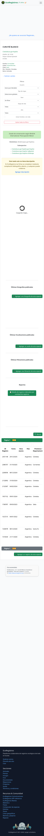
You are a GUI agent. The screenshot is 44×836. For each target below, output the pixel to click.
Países (5, 805)
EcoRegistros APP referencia (12, 798)
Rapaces (5, 818)
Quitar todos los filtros (22, 122)
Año (22, 110)
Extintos (5, 809)
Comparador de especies (11, 807)
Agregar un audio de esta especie (29, 346)
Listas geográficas (9, 813)
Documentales (8, 780)
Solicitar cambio (9, 76)
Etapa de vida (22, 104)
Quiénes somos (8, 759)
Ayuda (5, 786)
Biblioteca (6, 803)
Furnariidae (10, 63)
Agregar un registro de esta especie (28, 554)
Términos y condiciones (11, 788)
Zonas (5, 811)
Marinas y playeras (9, 816)
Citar (4, 763)
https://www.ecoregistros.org (16, 573)
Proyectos (6, 784)
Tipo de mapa (22, 91)
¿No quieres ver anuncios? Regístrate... (22, 35)
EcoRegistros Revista (10, 801)
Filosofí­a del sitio (8, 761)
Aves (7, 67)
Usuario (22, 85)
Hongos (5, 776)
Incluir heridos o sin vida (23, 117)
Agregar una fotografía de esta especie (27, 296)
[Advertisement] (22, 19)
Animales (6, 771)
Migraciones (7, 782)
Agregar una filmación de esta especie (27, 371)
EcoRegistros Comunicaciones (13, 796)
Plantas (5, 773)
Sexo (22, 97)
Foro (4, 778)
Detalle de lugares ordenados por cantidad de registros (22, 393)
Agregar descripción (22, 172)
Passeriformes (11, 65)
